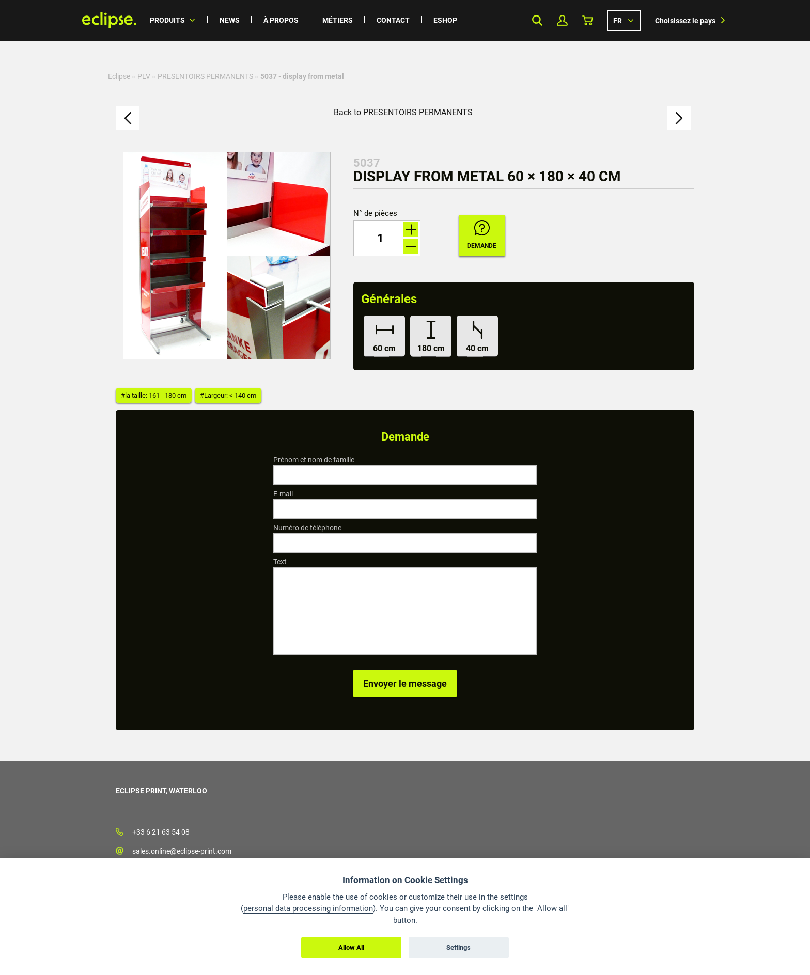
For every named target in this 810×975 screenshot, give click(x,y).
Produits (167, 20)
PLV (143, 76)
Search (537, 20)
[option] (226, 255)
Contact (393, 20)
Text (280, 561)
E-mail (283, 493)
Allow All (351, 947)
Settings (458, 947)
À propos (281, 20)
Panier (587, 20)
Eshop (445, 20)
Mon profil (562, 20)
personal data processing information (308, 908)
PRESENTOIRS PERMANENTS (205, 76)
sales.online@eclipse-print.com (181, 851)
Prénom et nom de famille (313, 459)
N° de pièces (375, 213)
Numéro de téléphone (307, 527)
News (230, 20)
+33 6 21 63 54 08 (161, 832)
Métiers (337, 20)
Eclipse (119, 76)
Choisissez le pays (685, 20)
